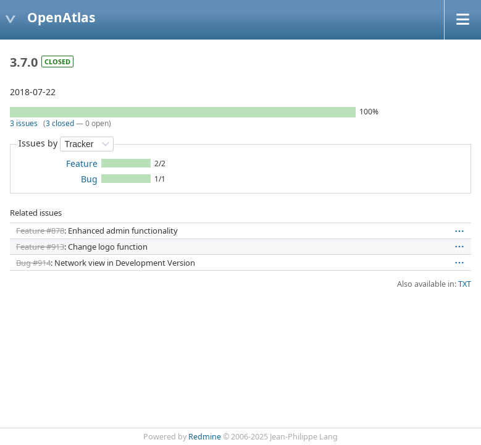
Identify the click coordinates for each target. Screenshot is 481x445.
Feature (82, 163)
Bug (89, 179)
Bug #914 (33, 262)
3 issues (24, 123)
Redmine (204, 436)
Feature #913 (40, 246)
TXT (464, 284)
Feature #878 (40, 230)
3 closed (60, 123)
